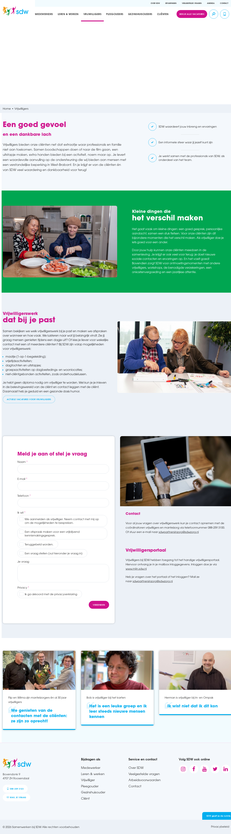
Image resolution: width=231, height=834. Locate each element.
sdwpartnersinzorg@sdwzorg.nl (179, 531)
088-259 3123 (15, 788)
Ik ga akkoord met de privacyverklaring (51, 594)
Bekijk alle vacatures (191, 14)
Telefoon (23, 495)
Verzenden (99, 604)
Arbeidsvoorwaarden (145, 780)
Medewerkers (44, 14)
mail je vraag (16, 797)
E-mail (21, 478)
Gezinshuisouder (93, 792)
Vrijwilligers (92, 14)
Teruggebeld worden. (39, 544)
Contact (224, 3)
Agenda (210, 3)
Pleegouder (89, 786)
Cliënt (85, 798)
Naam (21, 461)
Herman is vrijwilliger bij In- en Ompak (189, 697)
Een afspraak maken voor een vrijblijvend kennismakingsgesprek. (52, 533)
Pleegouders (114, 14)
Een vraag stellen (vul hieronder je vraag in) (53, 553)
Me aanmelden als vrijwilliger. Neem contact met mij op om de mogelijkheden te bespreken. (62, 520)
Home (7, 108)
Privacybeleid (220, 826)
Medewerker (90, 768)
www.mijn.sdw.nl (136, 568)
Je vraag (23, 561)
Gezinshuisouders (140, 14)
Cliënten (163, 14)
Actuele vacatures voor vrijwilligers (29, 399)
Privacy (22, 587)
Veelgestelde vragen (191, 3)
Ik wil (20, 512)
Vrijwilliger (88, 780)
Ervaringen (170, 3)
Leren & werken (68, 14)
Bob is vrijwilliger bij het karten (106, 697)
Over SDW (155, 3)
